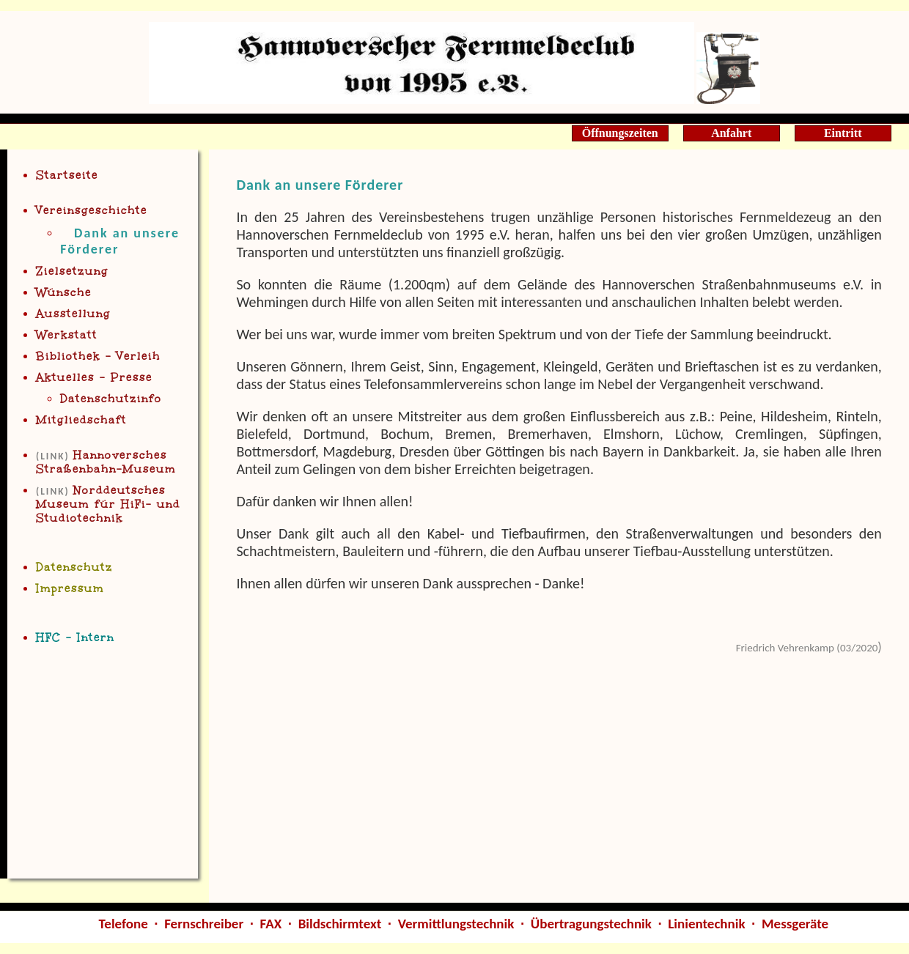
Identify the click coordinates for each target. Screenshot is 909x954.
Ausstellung (73, 314)
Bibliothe (98, 356)
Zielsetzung (72, 271)
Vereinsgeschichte (91, 211)
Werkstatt (66, 335)
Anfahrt (731, 133)
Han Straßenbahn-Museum (106, 462)
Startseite (67, 175)
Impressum (70, 589)
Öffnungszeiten (620, 133)
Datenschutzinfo (111, 399)
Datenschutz (74, 567)
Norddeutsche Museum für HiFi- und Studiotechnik (108, 504)
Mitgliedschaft (81, 420)
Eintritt (843, 133)
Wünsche (64, 293)
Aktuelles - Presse (94, 378)
